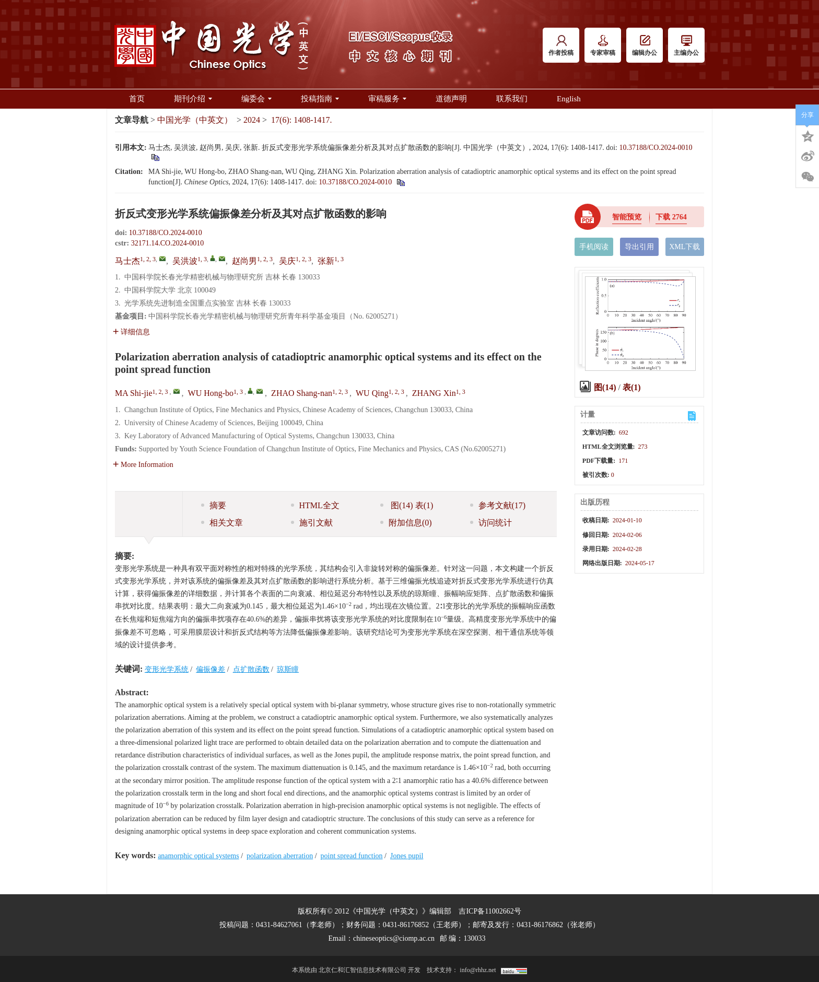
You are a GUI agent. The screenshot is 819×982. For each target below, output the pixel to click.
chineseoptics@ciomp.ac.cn (394, 938)
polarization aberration (280, 856)
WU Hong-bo (211, 393)
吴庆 (287, 260)
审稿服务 (387, 99)
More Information (143, 465)
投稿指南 (320, 99)
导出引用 (639, 247)
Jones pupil (406, 856)
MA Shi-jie (134, 393)
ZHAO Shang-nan (301, 393)
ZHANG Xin (434, 393)
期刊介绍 (193, 99)
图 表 (406, 505)
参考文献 (498, 505)
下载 (671, 217)
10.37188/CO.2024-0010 (655, 147)
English (569, 99)
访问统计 (491, 522)
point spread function (352, 856)
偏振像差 (210, 669)
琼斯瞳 (288, 669)
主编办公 (686, 45)
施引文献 (312, 522)
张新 (326, 260)
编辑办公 (644, 45)
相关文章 (222, 522)
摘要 (213, 505)
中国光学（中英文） (194, 119)
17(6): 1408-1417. (301, 119)
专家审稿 (602, 45)
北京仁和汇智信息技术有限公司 (362, 970)
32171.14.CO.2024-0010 (167, 243)
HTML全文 (315, 505)
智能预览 (626, 217)
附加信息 (406, 522)
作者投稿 (561, 45)
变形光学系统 (167, 669)
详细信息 (131, 332)
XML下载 (684, 247)
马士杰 (127, 260)
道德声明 (451, 99)
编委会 (256, 99)
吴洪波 (184, 260)
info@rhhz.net (478, 970)
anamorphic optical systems (198, 856)
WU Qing (372, 393)
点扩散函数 (251, 669)
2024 (251, 119)
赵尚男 (244, 260)
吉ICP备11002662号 (490, 911)
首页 (137, 99)
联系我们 (512, 99)
